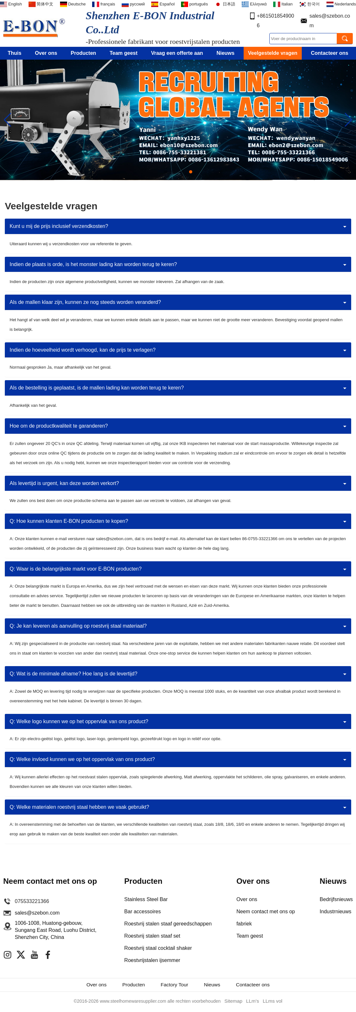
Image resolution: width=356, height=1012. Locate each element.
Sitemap (234, 1002)
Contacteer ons (329, 53)
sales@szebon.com (37, 913)
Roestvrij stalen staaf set (152, 936)
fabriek (244, 923)
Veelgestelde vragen (273, 53)
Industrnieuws (336, 911)
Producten (83, 53)
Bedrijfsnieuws (336, 899)
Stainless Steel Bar (146, 899)
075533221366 (32, 901)
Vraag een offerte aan (177, 53)
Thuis (15, 53)
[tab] (178, 226)
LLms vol (271, 1002)
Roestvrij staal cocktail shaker (158, 948)
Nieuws (225, 53)
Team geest (123, 53)
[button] (165, 171)
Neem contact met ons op (265, 911)
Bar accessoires (142, 911)
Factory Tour (173, 986)
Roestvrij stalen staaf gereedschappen (168, 923)
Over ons (46, 53)
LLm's (252, 1002)
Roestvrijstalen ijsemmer (152, 960)
